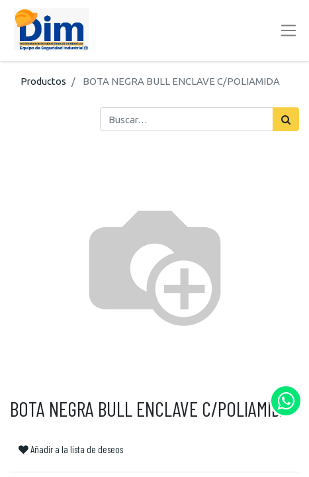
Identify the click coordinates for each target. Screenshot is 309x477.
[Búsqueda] (286, 119)
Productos (43, 81)
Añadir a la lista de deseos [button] (71, 449)
